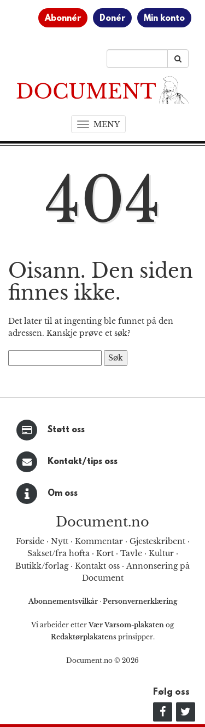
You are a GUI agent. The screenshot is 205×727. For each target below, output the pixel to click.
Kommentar (99, 541)
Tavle (131, 553)
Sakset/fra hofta (58, 553)
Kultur (161, 553)
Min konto (164, 19)
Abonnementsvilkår (63, 601)
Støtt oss (66, 430)
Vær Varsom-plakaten (126, 625)
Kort (105, 553)
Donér (112, 19)
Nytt (59, 541)
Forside (30, 541)
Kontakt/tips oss (83, 462)
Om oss (63, 494)
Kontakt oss (97, 566)
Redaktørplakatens (83, 637)
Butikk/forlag (41, 566)
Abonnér (63, 19)
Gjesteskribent (157, 541)
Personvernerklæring (140, 601)
